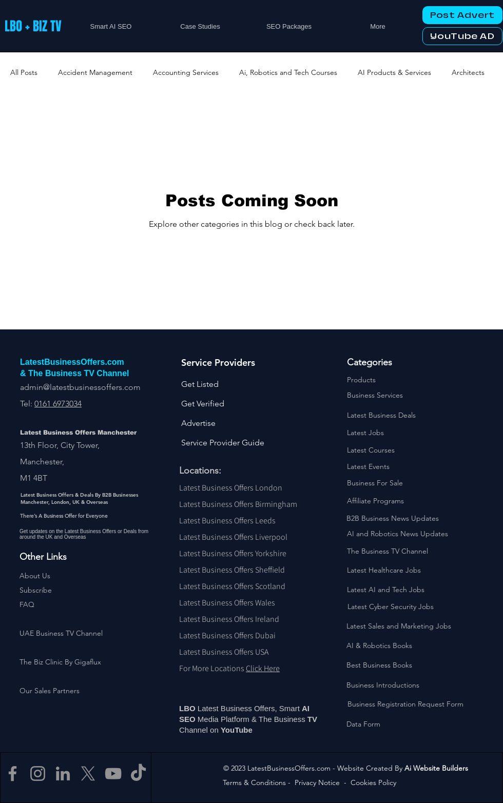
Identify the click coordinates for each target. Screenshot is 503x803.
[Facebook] (13, 773)
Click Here (263, 668)
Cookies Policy (373, 782)
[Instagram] (38, 773)
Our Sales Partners (50, 690)
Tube (245, 730)
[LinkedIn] (63, 773)
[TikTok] (138, 773)
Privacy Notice (317, 782)
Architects (468, 72)
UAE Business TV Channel (61, 633)
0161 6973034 (58, 403)
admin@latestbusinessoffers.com (80, 387)
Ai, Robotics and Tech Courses (288, 72)
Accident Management (95, 72)
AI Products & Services (394, 72)
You (228, 730)
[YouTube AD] (462, 36)
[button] (36, 590)
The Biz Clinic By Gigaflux (60, 662)
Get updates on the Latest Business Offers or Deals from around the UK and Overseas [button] (84, 534)
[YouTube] (113, 773)
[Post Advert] (462, 15)
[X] (88, 773)
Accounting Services (186, 72)
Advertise (198, 423)
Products (361, 379)
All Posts (23, 72)
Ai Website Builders (436, 768)
